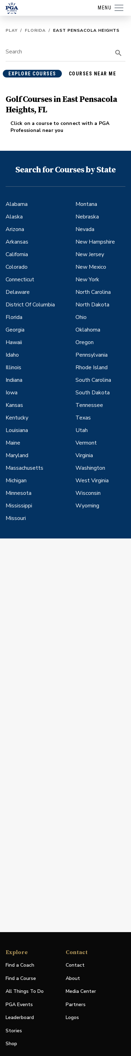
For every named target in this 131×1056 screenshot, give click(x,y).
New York (87, 279)
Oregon (84, 342)
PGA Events (19, 1004)
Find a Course (21, 978)
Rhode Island (91, 367)
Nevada (84, 229)
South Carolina (93, 380)
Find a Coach (20, 965)
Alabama (17, 204)
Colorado (17, 267)
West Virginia (92, 480)
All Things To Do (25, 991)
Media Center (81, 991)
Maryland (17, 455)
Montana (86, 204)
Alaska (14, 217)
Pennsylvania (91, 355)
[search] (118, 53)
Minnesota (18, 493)
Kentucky (17, 418)
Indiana (14, 380)
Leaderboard (20, 1017)
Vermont (86, 443)
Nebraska (87, 217)
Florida (35, 30)
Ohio (81, 317)
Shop (11, 1044)
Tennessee (89, 405)
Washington (90, 468)
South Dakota (92, 392)
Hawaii (14, 342)
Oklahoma (87, 330)
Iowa (11, 392)
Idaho (12, 355)
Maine (13, 443)
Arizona (15, 229)
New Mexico (90, 267)
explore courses (32, 73)
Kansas (14, 405)
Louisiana (17, 430)
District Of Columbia (30, 304)
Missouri (16, 518)
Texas (83, 418)
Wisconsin (88, 493)
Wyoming (87, 506)
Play (11, 30)
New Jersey (89, 254)
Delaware (18, 292)
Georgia (15, 330)
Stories (14, 1030)
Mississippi (19, 506)
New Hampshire (95, 242)
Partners (76, 1004)
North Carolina (93, 292)
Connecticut (20, 279)
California (17, 254)
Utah (81, 430)
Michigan (16, 480)
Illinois (13, 367)
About (73, 978)
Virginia (84, 455)
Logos (72, 1017)
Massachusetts (24, 468)
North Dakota (92, 304)
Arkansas (17, 242)
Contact (75, 965)
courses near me (92, 73)
